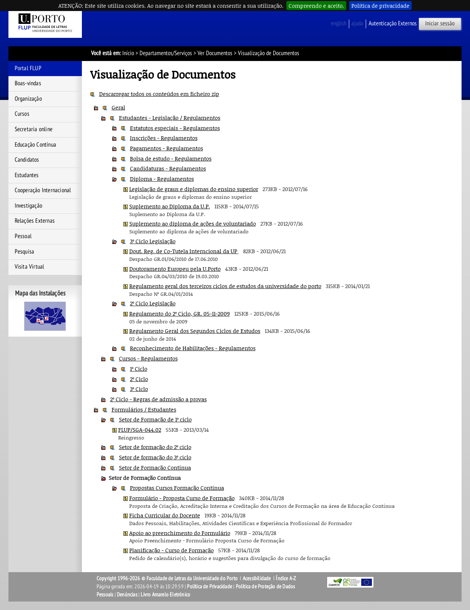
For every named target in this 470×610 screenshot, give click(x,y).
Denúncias (127, 594)
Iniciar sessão (440, 23)
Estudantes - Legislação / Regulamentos (169, 117)
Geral (118, 107)
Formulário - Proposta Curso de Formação (182, 498)
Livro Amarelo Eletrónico (165, 594)
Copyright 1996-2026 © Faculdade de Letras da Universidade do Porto (168, 578)
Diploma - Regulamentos (162, 178)
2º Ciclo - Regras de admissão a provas (158, 399)
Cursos (22, 114)
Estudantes (27, 175)
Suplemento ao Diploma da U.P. (169, 206)
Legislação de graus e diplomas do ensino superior (193, 189)
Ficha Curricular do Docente (164, 515)
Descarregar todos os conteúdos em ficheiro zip (159, 93)
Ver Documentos (215, 53)
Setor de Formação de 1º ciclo (155, 419)
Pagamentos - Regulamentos (166, 148)
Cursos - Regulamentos (148, 358)
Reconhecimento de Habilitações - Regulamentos (193, 348)
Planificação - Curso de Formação (171, 550)
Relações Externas (35, 221)
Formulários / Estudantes (144, 409)
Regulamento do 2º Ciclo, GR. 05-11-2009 (179, 313)
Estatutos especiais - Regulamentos (175, 128)
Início (128, 53)
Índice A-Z (286, 578)
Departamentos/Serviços (166, 53)
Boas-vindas (28, 83)
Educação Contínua (35, 144)
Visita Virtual (29, 266)
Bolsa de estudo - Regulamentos (171, 158)
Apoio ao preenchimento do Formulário (179, 533)
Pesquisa (25, 251)
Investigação (28, 205)
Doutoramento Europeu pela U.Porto (175, 268)
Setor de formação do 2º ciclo (155, 447)
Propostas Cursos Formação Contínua (177, 487)
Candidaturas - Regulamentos (168, 168)
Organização (28, 99)
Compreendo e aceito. (316, 5)
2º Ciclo (139, 379)
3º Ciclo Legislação (153, 241)
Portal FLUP (28, 68)
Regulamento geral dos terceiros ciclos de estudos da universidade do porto (225, 286)
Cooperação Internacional (43, 190)
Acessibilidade (257, 578)
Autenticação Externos (393, 23)
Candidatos (27, 160)
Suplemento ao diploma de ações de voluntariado (192, 223)
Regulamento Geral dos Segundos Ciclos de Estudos (194, 330)
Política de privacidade (380, 5)
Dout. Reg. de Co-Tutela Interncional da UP (184, 251)
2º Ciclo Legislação (153, 303)
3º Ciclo (139, 388)
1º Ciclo (138, 368)
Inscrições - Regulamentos (164, 137)
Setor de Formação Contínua (155, 467)
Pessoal (23, 236)
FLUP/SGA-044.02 (139, 429)
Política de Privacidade (209, 586)
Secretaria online (34, 129)
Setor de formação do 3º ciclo (155, 457)
